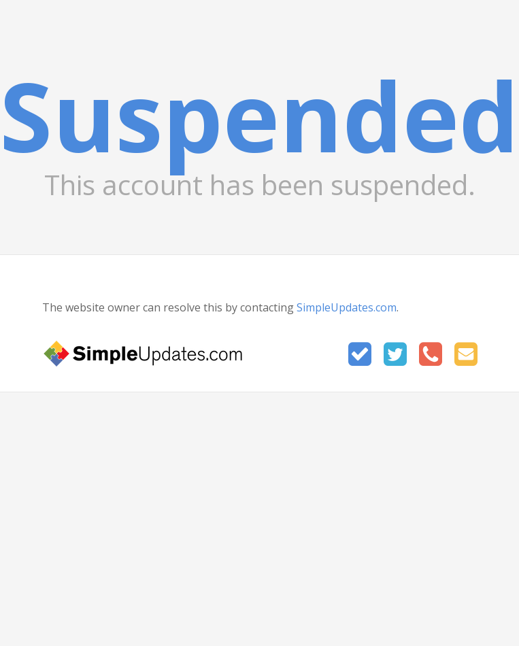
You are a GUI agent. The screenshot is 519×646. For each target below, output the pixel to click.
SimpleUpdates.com (347, 307)
